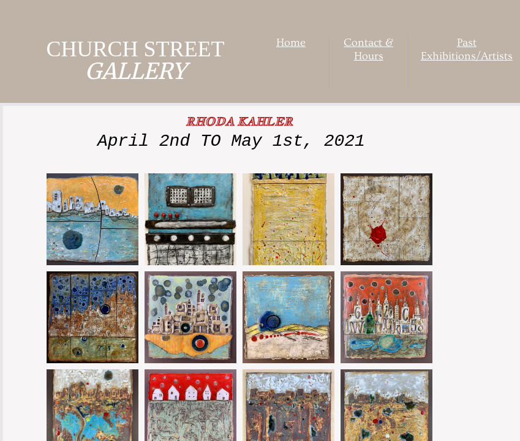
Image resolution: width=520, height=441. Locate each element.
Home (291, 42)
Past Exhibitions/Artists (467, 49)
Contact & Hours (368, 49)
